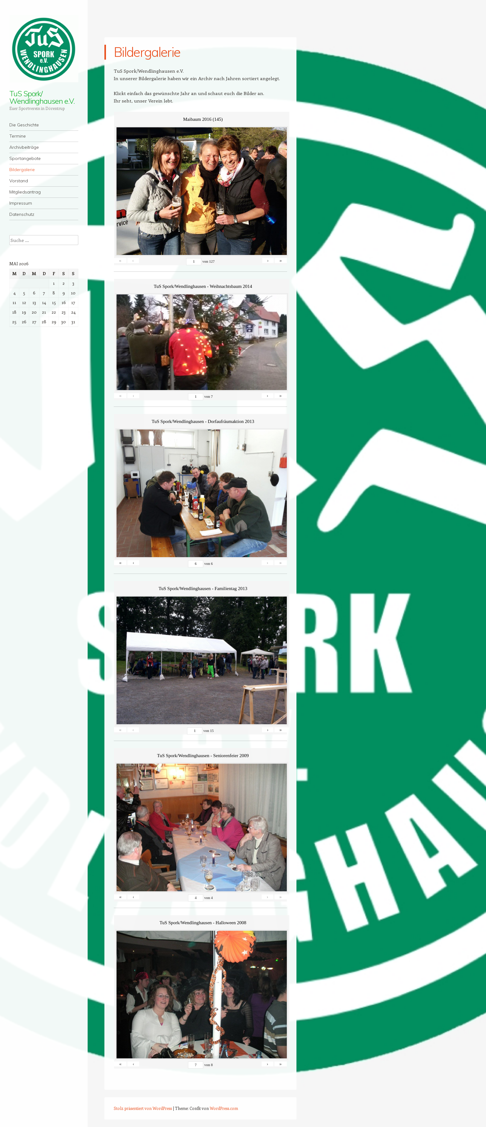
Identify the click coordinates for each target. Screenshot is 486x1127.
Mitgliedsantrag (25, 192)
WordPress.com (224, 1108)
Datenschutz (21, 214)
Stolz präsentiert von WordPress (143, 1108)
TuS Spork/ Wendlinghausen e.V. (41, 97)
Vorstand (18, 181)
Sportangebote (25, 158)
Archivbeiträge (24, 147)
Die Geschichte (24, 125)
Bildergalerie (22, 169)
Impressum (20, 203)
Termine (17, 136)
